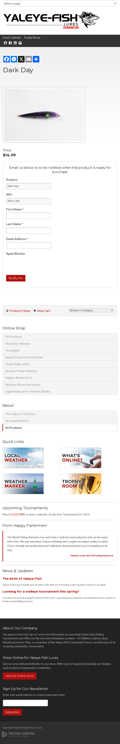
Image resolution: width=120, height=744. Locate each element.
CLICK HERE (18, 514)
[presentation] (37, 265)
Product (12, 179)
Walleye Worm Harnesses (22, 384)
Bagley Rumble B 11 (19, 377)
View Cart (43, 311)
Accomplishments (17, 421)
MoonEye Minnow (17, 343)
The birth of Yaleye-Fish (22, 579)
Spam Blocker (15, 253)
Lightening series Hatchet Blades (27, 391)
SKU (9, 194)
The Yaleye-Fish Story (20, 414)
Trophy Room (32, 37)
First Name (15, 209)
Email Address (17, 239)
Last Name (14, 224)
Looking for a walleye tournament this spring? (40, 591)
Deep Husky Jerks (17, 364)
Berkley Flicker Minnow (21, 371)
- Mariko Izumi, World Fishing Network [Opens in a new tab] (91, 555)
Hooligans (12, 350)
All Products (13, 336)
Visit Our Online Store (19, 675)
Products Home (19, 311)
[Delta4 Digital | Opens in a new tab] (18, 734)
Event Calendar (12, 37)
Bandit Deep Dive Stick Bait (24, 357)
